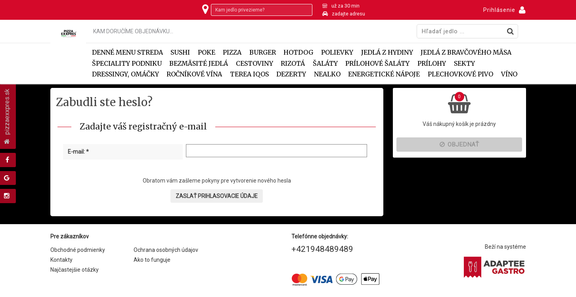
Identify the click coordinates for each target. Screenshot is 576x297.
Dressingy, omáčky (125, 74)
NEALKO (327, 74)
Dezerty (291, 74)
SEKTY (464, 63)
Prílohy (431, 63)
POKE (206, 52)
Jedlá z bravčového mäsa (466, 52)
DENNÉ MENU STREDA (127, 52)
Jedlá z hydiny (387, 52)
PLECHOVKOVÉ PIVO (460, 74)
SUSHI (180, 52)
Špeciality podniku (127, 63)
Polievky (337, 52)
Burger (262, 52)
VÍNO (509, 74)
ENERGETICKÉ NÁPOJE (384, 74)
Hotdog (298, 52)
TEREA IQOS (249, 74)
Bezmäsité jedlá (198, 63)
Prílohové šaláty (377, 63)
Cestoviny (254, 63)
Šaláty (325, 63)
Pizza (232, 52)
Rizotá (293, 63)
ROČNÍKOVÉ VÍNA (194, 74)
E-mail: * (78, 151)
